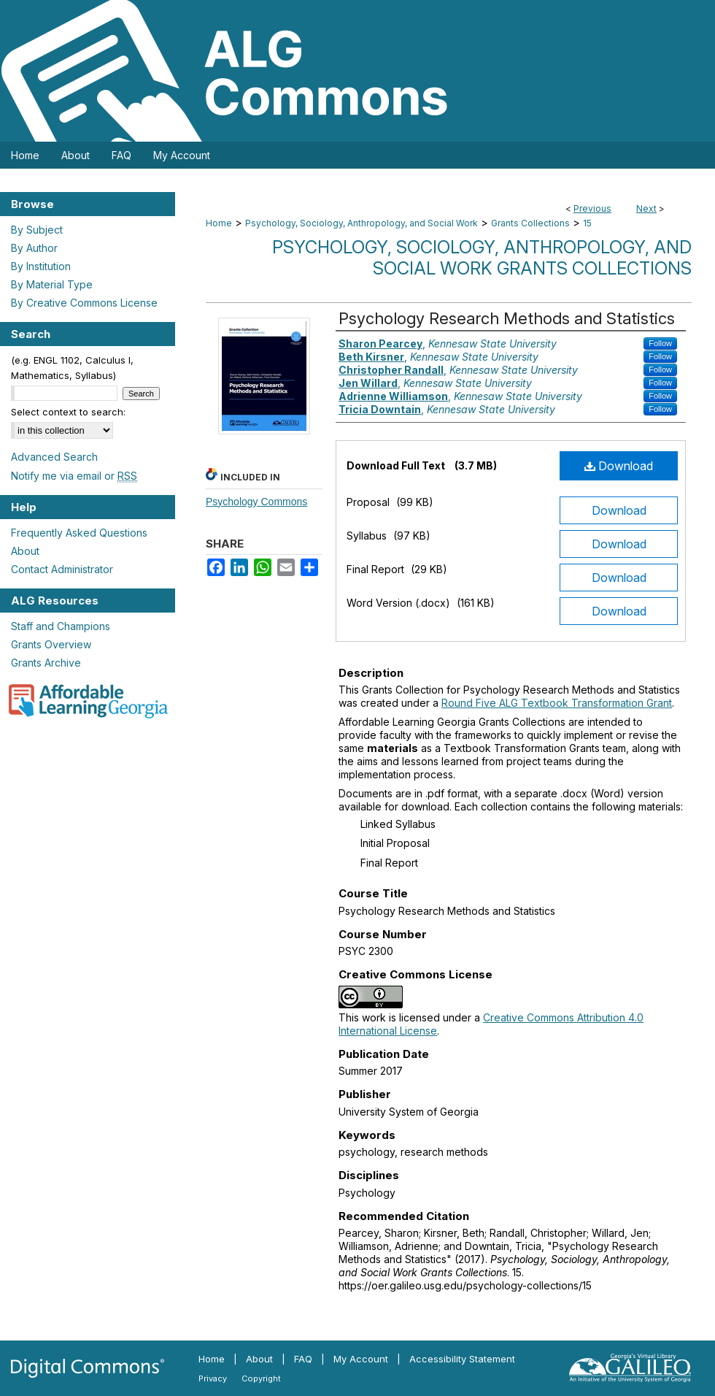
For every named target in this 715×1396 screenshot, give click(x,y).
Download (618, 466)
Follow (660, 343)
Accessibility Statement (462, 1359)
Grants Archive (46, 662)
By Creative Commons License (84, 302)
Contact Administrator (62, 569)
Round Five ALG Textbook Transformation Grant (556, 703)
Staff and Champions (60, 626)
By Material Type (52, 284)
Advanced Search (54, 456)
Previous (592, 208)
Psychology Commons (256, 501)
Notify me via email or (74, 475)
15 (587, 223)
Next (646, 208)
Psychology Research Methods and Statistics (507, 318)
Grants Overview (51, 644)
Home (219, 223)
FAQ (303, 1359)
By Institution (41, 266)
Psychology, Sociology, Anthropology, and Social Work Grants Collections (482, 258)
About (25, 551)
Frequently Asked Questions (79, 532)
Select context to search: (68, 412)
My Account (360, 1359)
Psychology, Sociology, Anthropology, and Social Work (361, 223)
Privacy (212, 1378)
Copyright (261, 1378)
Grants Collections (530, 223)
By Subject (37, 229)
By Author (34, 248)
